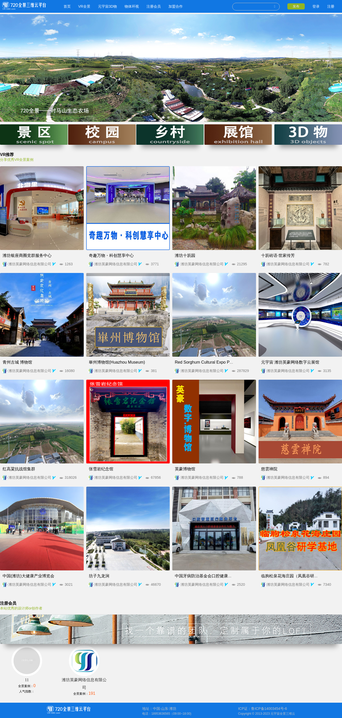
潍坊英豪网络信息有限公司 (37, 264)
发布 (296, 6)
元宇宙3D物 (105, 6)
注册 (330, 6)
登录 (316, 6)
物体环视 (130, 6)
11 (27, 687)
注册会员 (151, 6)
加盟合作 (173, 6)
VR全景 (82, 6)
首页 (65, 6)
